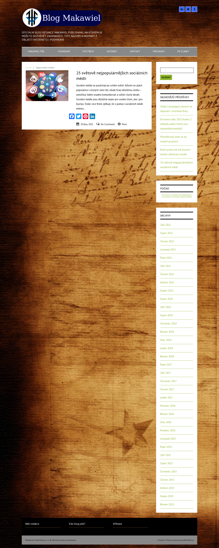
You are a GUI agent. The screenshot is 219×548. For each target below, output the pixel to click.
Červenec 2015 (168, 471)
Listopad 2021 (168, 249)
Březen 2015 (167, 504)
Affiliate (117, 523)
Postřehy (88, 51)
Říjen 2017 (166, 364)
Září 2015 (165, 455)
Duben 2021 (166, 290)
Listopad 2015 (168, 438)
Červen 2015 (167, 479)
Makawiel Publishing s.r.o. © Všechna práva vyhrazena (50, 540)
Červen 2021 (167, 274)
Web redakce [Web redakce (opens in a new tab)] (32, 523)
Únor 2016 (166, 422)
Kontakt (135, 51)
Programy (159, 51)
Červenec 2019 (168, 323)
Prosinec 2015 (167, 430)
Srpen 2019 (166, 315)
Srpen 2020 (166, 298)
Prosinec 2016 (167, 405)
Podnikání (64, 51)
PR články (183, 51)
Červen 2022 (167, 241)
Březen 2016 (167, 414)
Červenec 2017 (168, 381)
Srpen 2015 (166, 463)
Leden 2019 (166, 348)
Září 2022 (165, 224)
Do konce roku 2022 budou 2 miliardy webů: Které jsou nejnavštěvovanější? (176, 124)
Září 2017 (165, 372)
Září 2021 (165, 266)
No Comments (108, 124)
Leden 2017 (166, 397)
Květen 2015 (167, 488)
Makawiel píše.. (36, 51)
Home (28, 67)
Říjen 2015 (166, 446)
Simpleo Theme (165, 540)
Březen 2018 (167, 356)
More (124, 124)
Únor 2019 (166, 340)
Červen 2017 (167, 389)
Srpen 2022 (166, 233)
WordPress (189, 540)
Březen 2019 (167, 331)
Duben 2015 (166, 496)
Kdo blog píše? (77, 523)
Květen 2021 (167, 282)
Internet (112, 51)
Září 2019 (165, 307)
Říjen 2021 (166, 257)
